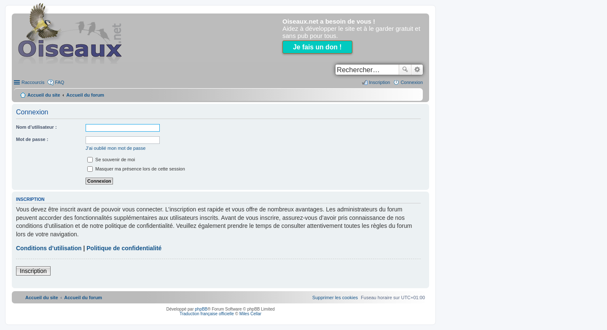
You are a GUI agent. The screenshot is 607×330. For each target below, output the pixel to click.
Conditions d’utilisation (49, 248)
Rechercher (405, 70)
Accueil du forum (85, 94)
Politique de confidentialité (123, 248)
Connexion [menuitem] (411, 82)
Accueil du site (43, 94)
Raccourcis (32, 82)
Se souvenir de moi (111, 159)
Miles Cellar (250, 313)
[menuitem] (335, 297)
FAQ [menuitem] (59, 82)
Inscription (33, 271)
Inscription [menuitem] (379, 82)
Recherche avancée (417, 70)
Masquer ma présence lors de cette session (136, 168)
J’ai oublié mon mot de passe (115, 148)
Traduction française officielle (207, 313)
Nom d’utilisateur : (36, 127)
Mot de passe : (32, 139)
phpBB (201, 309)
